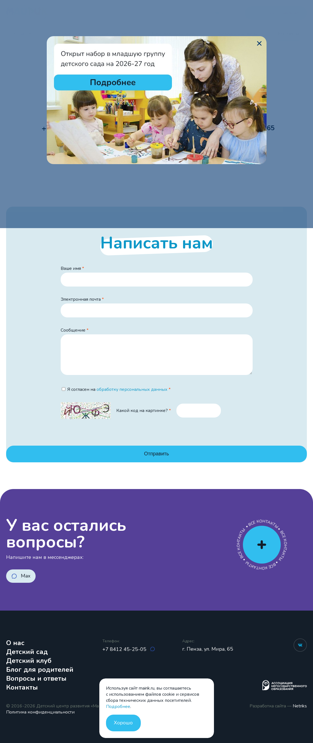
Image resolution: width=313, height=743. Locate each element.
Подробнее (118, 706)
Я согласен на (117, 389)
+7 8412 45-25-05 (125, 649)
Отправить (156, 453)
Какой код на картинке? (142, 411)
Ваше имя (71, 268)
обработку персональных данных (132, 389)
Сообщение (73, 330)
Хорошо (123, 722)
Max (25, 575)
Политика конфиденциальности (40, 712)
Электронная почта (81, 299)
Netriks (300, 706)
